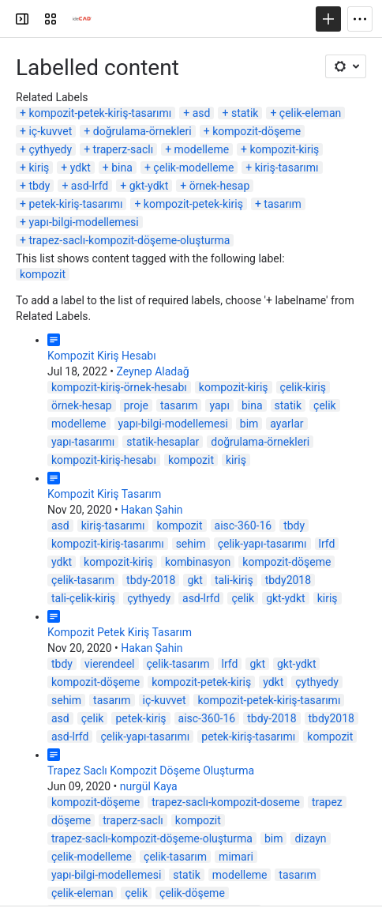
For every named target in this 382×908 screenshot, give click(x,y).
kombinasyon (197, 562)
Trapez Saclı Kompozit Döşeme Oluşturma (150, 770)
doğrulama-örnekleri (142, 131)
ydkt (80, 167)
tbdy (39, 185)
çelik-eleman (310, 113)
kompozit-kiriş (285, 149)
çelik (324, 405)
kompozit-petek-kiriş (193, 204)
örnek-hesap (219, 185)
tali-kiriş (234, 580)
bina (122, 167)
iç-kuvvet (50, 131)
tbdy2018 (288, 580)
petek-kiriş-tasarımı (75, 204)
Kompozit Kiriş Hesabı (101, 355)
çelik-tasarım (82, 580)
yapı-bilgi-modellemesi (83, 222)
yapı (219, 405)
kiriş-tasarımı (287, 167)
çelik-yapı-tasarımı (262, 543)
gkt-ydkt (149, 185)
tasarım (282, 204)
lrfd (327, 543)
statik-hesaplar (162, 441)
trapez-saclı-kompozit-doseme (226, 802)
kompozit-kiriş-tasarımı (107, 543)
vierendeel (109, 663)
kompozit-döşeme (256, 131)
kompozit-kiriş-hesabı (103, 460)
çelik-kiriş (303, 387)
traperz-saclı (123, 149)
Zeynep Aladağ (152, 371)
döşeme (71, 820)
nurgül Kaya (149, 786)
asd (202, 113)
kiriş (38, 167)
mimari (236, 856)
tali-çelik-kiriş (83, 598)
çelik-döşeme (192, 893)
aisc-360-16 (243, 525)
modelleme (202, 149)
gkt (195, 580)
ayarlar (286, 423)
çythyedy (50, 149)
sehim (191, 543)
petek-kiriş (140, 718)
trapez (327, 802)
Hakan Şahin (151, 509)
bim (249, 423)
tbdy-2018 (150, 580)
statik (245, 113)
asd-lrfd (89, 185)
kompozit (43, 274)
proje (136, 405)
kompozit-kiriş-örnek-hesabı (119, 387)
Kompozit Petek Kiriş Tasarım (119, 632)
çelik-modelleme (193, 167)
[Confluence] (72, 19)
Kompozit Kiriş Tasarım (104, 494)
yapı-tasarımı (82, 441)
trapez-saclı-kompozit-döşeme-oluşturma (129, 240)
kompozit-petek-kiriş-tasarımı (99, 113)
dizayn (310, 838)
